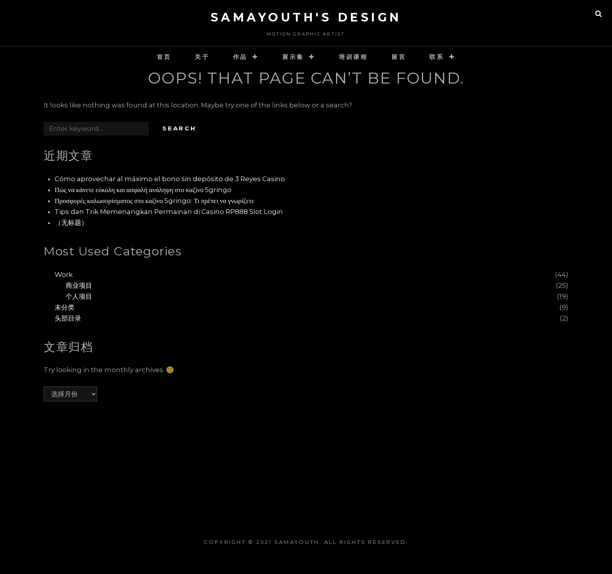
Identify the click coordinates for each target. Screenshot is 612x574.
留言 (398, 57)
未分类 (65, 307)
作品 (240, 57)
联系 (436, 57)
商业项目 (79, 285)
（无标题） (71, 222)
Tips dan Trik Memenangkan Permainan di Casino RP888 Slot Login (169, 212)
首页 (164, 57)
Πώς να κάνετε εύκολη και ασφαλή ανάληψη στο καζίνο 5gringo (143, 190)
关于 (202, 57)
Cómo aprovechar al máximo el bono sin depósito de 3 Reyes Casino (170, 179)
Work (64, 274)
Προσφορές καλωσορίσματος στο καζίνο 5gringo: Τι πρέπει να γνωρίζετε (154, 201)
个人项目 (79, 296)
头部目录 (68, 318)
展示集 (293, 57)
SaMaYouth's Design (306, 17)
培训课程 (353, 57)
